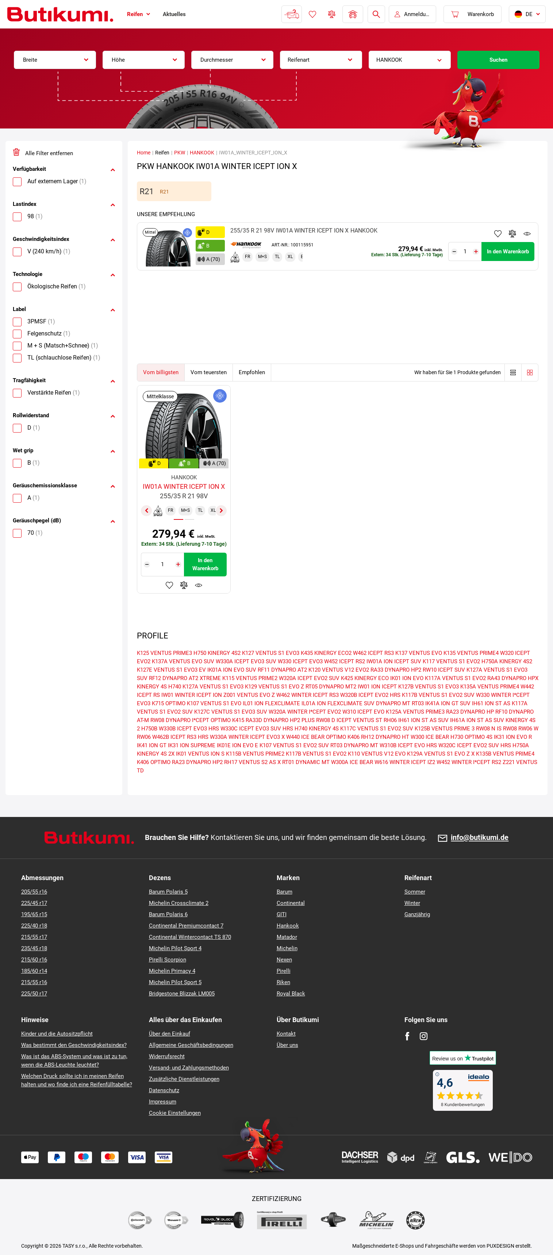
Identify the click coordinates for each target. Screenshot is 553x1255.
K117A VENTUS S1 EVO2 (455, 678)
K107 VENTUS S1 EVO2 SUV (294, 745)
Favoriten (312, 14)
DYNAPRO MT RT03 (400, 703)
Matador (287, 937)
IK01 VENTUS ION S (200, 754)
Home (143, 153)
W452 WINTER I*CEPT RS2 (469, 762)
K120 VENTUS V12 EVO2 (338, 670)
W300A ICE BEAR (352, 762)
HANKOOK (202, 153)
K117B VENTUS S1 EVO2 (316, 754)
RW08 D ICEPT (334, 720)
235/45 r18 (34, 948)
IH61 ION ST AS (491, 703)
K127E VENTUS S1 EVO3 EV (171, 670)
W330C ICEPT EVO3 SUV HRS (256, 728)
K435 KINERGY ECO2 (326, 653)
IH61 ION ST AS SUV (423, 720)
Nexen (284, 959)
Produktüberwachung (527, 233)
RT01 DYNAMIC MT (306, 762)
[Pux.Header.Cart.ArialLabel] (472, 14)
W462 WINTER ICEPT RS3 (307, 695)
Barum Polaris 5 (168, 892)
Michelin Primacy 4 (172, 971)
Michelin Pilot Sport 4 (175, 948)
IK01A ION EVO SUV (231, 670)
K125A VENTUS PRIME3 (415, 712)
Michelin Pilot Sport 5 (175, 982)
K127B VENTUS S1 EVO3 (428, 686)
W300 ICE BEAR (430, 737)
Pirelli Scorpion (167, 959)
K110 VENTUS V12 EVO (377, 754)
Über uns (287, 1045)
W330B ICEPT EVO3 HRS (189, 728)
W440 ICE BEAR (305, 737)
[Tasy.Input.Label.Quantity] (465, 251)
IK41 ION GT (151, 745)
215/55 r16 (34, 982)
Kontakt (286, 1034)
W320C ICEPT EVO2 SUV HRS (474, 745)
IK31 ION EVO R (513, 737)
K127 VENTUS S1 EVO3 (270, 653)
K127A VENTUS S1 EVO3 (213, 686)
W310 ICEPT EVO (363, 712)
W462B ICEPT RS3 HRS (180, 737)
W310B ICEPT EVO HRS (408, 745)
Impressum (162, 1101)
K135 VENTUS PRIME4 (471, 653)
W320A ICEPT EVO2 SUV (309, 678)
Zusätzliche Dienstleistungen (184, 1079)
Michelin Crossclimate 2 (178, 903)
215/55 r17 (34, 937)
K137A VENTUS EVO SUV (183, 661)
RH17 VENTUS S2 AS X (252, 762)
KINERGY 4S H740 (159, 686)
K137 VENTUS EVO (418, 653)
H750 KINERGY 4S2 (217, 653)
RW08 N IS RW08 (496, 728)
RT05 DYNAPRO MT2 (331, 686)
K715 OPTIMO (168, 703)
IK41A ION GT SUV (448, 703)
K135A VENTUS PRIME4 (489, 686)
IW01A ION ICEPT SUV (393, 661)
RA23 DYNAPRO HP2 (197, 762)
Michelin (287, 948)
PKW (179, 153)
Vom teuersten (209, 372)
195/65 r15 (34, 914)
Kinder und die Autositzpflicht (57, 1034)
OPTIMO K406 (343, 737)
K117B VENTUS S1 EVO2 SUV (438, 695)
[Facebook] (407, 1036)
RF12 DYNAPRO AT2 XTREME (185, 678)
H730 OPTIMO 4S (471, 737)
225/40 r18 (34, 925)
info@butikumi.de (479, 838)
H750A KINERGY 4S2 (506, 661)
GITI (282, 914)
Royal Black (291, 993)
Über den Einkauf (169, 1034)
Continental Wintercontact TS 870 (190, 937)
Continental (291, 903)
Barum (284, 892)
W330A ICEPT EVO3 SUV (246, 661)
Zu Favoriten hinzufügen (498, 233)
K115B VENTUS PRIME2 (255, 754)
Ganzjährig (417, 914)
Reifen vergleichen (332, 14)
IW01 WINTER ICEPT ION (191, 695)
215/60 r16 (34, 959)
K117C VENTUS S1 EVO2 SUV (376, 728)
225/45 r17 (34, 903)
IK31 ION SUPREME (191, 745)
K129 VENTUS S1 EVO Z (274, 686)
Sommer (414, 892)
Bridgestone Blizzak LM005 (182, 993)
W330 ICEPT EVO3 (300, 661)
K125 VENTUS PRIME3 (164, 653)
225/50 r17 (34, 993)
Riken (283, 982)
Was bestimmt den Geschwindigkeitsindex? (74, 1045)
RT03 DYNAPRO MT (354, 745)
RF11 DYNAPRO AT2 (282, 670)
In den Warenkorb (508, 251)
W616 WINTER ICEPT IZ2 (405, 762)
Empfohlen (252, 372)
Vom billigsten (160, 372)
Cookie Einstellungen (175, 1113)
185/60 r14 (34, 971)
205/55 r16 (34, 892)
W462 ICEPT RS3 (373, 653)
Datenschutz (164, 1090)
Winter (412, 903)
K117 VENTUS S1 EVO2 (451, 661)
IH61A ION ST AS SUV (477, 720)
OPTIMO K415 (227, 720)
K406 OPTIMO (153, 762)
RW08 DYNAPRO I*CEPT (179, 720)
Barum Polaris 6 (168, 914)
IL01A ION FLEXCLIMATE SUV (338, 703)
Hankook (288, 925)
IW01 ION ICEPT (377, 686)
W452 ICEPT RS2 (344, 661)
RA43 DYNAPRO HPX (512, 678)
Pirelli (284, 971)
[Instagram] (423, 1036)
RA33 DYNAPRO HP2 (395, 670)
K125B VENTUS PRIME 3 (445, 728)
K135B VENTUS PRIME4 (505, 754)
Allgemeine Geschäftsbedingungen (191, 1045)
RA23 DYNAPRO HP (470, 712)
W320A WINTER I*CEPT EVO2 (305, 712)
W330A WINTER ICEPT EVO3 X (247, 737)
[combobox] (55, 60)
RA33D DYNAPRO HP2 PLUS (280, 720)
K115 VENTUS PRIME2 (249, 678)
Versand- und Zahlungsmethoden (189, 1067)
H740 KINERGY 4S (317, 728)
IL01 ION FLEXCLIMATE (271, 703)
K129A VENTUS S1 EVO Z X (441, 754)
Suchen (498, 60)
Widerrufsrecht (167, 1056)
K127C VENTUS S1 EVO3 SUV (230, 712)
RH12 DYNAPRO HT (385, 737)
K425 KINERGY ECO (365, 678)
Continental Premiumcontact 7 (186, 925)
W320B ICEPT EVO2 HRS (370, 695)
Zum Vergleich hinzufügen (512, 233)
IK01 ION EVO (406, 678)
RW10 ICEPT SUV (444, 670)
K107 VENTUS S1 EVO (214, 703)
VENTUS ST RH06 (375, 720)
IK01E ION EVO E (237, 745)
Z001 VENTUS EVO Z (249, 695)
